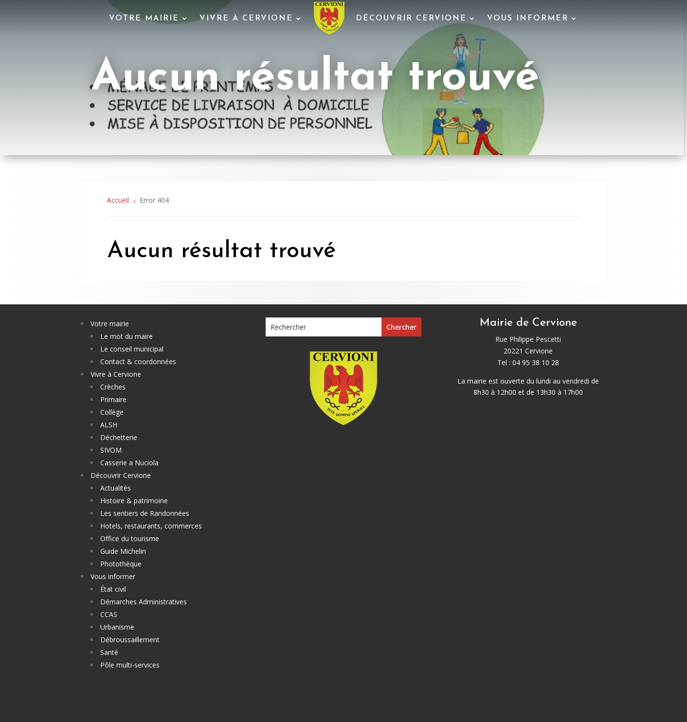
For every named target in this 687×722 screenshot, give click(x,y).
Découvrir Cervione (411, 18)
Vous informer (527, 18)
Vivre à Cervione (246, 18)
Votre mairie (144, 18)
